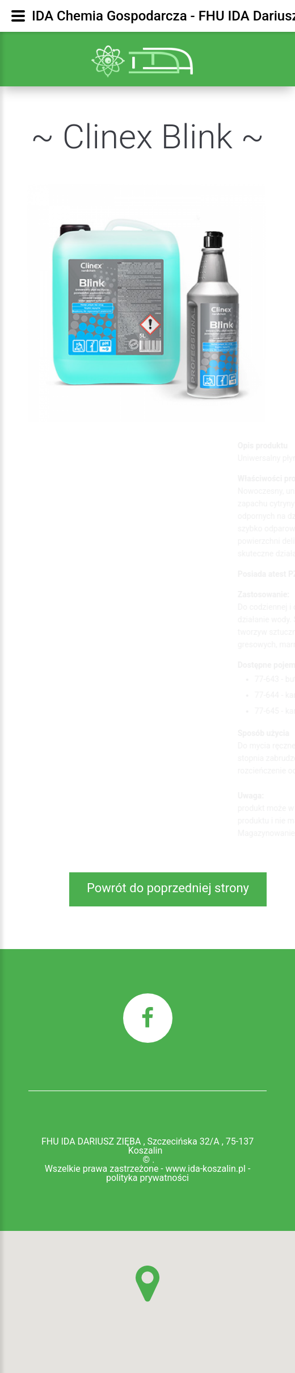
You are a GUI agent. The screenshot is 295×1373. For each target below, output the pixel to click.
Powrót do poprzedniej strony (168, 888)
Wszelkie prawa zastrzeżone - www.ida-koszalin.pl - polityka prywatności (148, 1173)
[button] (147, 1284)
